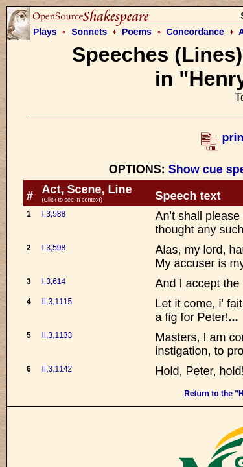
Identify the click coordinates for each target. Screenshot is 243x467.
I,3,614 (54, 281)
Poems (137, 32)
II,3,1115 (57, 301)
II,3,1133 (57, 335)
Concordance (195, 32)
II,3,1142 (57, 369)
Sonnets (89, 32)
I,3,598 (54, 247)
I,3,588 (54, 214)
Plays (45, 32)
